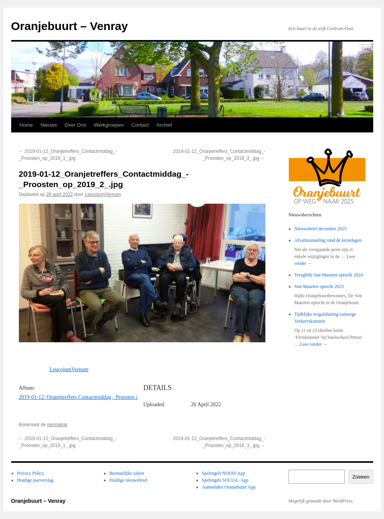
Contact (140, 125)
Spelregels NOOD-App (223, 473)
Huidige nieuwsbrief (128, 480)
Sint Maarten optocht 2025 (319, 286)
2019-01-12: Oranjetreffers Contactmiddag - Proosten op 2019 (86, 397)
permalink (57, 424)
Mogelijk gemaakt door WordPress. (321, 501)
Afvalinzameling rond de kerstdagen (328, 240)
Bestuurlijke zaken (126, 473)
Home (26, 125)
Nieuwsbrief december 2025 (320, 228)
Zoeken (360, 477)
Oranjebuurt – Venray (69, 26)
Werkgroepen (109, 125)
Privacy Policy (30, 473)
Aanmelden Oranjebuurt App (228, 487)
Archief (164, 125)
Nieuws (48, 125)
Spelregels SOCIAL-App (225, 480)
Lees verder (313, 344)
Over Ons (75, 125)
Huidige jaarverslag (35, 480)
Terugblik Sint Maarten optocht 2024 (328, 275)
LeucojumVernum (103, 194)
